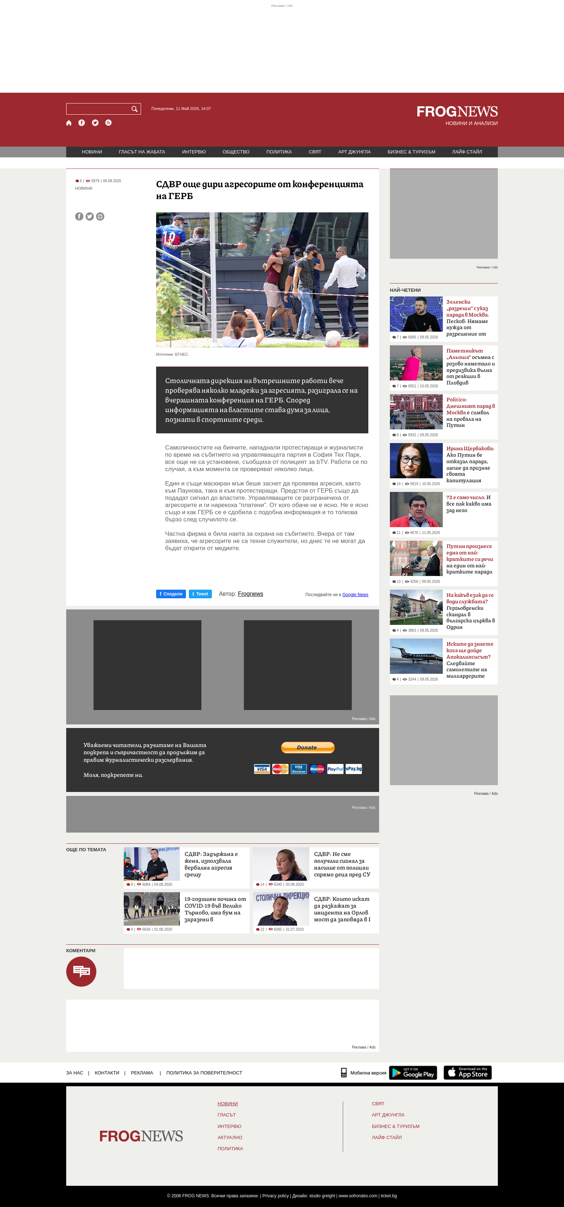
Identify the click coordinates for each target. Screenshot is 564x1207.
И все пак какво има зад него (468, 504)
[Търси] (136, 108)
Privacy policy (276, 1195)
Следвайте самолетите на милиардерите (470, 660)
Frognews (250, 594)
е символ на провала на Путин (470, 412)
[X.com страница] (95, 122)
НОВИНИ (92, 152)
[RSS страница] (108, 122)
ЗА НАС (74, 1072)
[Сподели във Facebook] (79, 216)
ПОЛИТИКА (279, 152)
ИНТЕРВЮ (194, 152)
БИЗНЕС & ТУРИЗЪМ (411, 152)
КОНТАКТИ (107, 1072)
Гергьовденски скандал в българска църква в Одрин (470, 611)
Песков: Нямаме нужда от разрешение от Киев (467, 320)
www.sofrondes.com (358, 1195)
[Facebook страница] (82, 122)
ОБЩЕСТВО (236, 152)
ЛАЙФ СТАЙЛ (467, 152)
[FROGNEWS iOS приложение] (467, 1072)
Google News (355, 594)
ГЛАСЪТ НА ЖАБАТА (142, 152)
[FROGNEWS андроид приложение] (413, 1072)
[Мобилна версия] (363, 1072)
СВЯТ (315, 152)
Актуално (230, 1137)
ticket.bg (389, 1195)
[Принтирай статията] (100, 216)
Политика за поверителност (204, 1072)
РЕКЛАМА (142, 1072)
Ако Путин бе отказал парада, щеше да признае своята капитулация (470, 464)
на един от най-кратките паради (469, 559)
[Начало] (69, 122)
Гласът (227, 1115)
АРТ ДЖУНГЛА (354, 152)
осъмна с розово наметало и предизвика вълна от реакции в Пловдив (470, 366)
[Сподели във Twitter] (90, 216)
